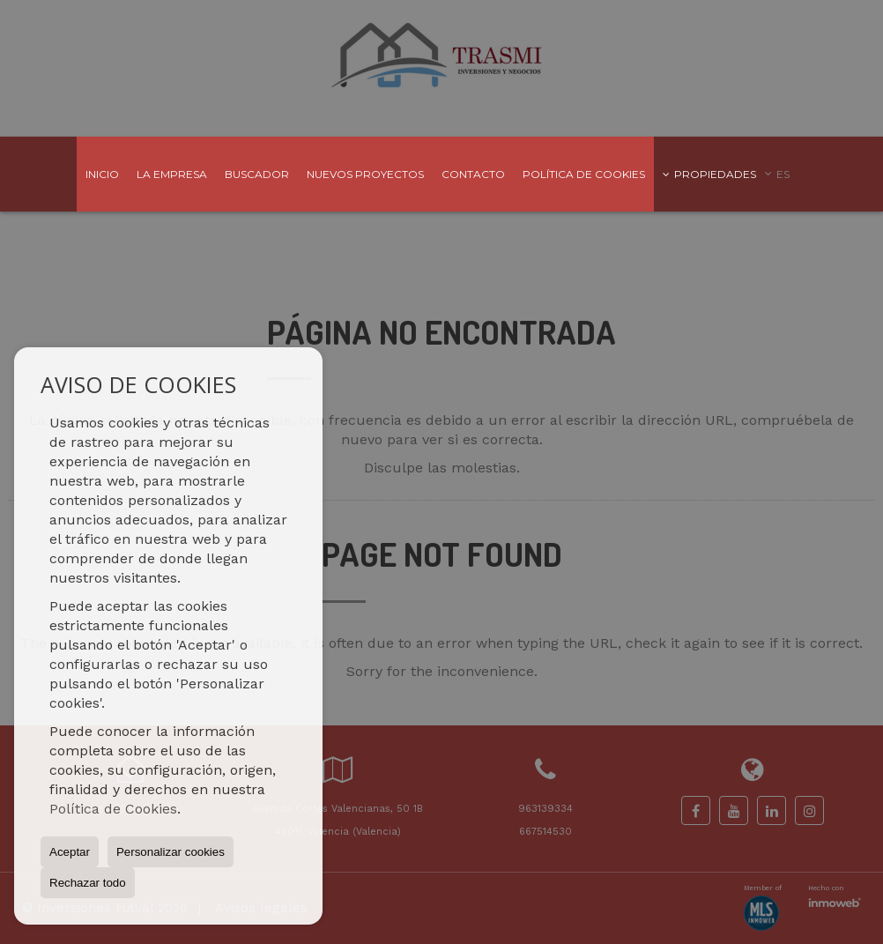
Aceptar (69, 852)
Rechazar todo (87, 882)
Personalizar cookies (170, 852)
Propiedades (709, 174)
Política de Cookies (113, 808)
